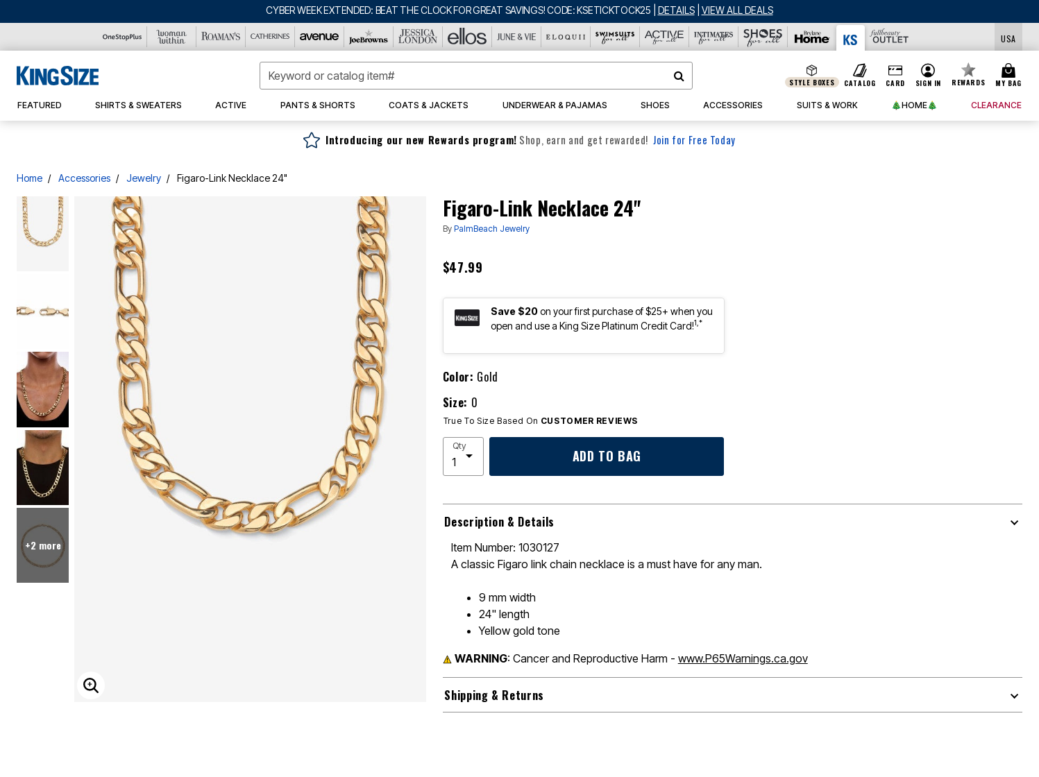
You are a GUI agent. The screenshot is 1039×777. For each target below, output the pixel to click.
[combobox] (476, 75)
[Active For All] (664, 36)
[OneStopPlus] (122, 36)
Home (29, 178)
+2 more (43, 545)
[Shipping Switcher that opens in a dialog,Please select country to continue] (1008, 37)
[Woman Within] (171, 36)
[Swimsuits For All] (615, 36)
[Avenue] (319, 36)
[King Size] (851, 38)
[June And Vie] (516, 36)
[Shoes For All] (763, 36)
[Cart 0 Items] (1010, 75)
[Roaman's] (221, 36)
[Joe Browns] (369, 36)
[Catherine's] (270, 36)
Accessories (84, 178)
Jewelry (143, 178)
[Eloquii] (566, 36)
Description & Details (499, 521)
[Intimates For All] (713, 36)
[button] (928, 75)
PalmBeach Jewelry (492, 228)
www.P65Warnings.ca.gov (743, 658)
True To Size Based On (541, 421)
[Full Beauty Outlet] (889, 36)
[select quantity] (463, 456)
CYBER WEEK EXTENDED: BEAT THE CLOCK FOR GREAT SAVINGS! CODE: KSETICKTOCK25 (459, 10)
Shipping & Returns (494, 695)
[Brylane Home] (812, 36)
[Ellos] (467, 36)
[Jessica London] (418, 36)
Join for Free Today (694, 140)
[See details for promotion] (674, 10)
